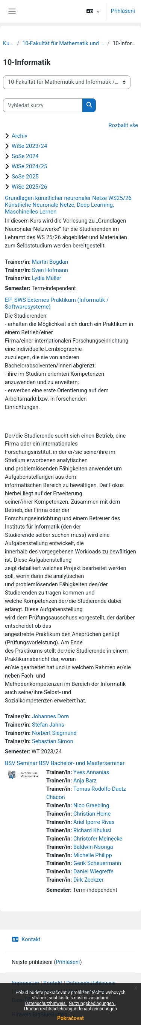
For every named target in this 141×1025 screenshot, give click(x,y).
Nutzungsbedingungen (92, 1003)
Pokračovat (70, 1018)
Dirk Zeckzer (88, 879)
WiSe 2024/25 (29, 166)
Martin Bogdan (50, 261)
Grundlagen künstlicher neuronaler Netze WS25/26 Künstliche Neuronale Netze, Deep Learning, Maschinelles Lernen (68, 205)
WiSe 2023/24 (29, 146)
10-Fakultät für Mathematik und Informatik (63, 43)
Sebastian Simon (52, 741)
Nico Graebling (91, 805)
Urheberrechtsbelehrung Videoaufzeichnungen (70, 1008)
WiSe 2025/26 (29, 186)
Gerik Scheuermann (97, 863)
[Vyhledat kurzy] (43, 105)
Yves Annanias (91, 772)
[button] (92, 11)
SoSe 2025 (25, 176)
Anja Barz (85, 780)
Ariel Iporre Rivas (94, 822)
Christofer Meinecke (97, 838)
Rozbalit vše (123, 125)
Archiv (19, 135)
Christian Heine (92, 813)
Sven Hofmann (50, 270)
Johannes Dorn (50, 716)
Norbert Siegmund (54, 733)
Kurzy (8, 43)
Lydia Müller (46, 278)
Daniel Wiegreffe (93, 871)
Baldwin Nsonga (93, 847)
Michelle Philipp (92, 855)
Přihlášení (123, 11)
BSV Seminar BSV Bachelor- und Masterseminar (64, 763)
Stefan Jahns (48, 724)
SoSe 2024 (25, 156)
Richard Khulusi (92, 830)
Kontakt (26, 939)
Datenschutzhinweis (46, 1003)
